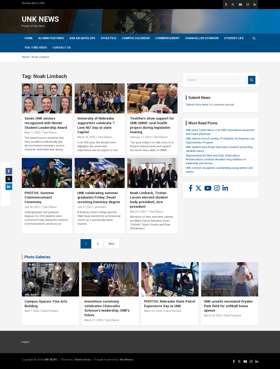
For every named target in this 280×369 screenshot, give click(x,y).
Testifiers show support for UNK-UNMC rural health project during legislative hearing (152, 125)
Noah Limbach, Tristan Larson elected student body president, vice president (149, 200)
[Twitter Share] (9, 179)
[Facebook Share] (9, 171)
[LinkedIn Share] (9, 186)
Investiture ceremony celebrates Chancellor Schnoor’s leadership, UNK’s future (106, 308)
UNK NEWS (40, 19)
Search (251, 80)
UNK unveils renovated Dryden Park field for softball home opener (228, 306)
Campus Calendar (136, 38)
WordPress (126, 359)
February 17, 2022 (140, 137)
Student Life (234, 38)
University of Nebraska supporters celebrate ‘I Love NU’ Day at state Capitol (95, 125)
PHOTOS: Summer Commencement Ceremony (39, 197)
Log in (25, 342)
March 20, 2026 (213, 315)
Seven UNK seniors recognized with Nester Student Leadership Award (46, 123)
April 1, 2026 (32, 310)
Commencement (167, 38)
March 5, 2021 (138, 211)
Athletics (108, 38)
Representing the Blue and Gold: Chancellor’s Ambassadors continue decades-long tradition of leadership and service (216, 159)
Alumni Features (51, 38)
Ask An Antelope (82, 38)
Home (29, 38)
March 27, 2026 (93, 320)
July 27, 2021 (85, 207)
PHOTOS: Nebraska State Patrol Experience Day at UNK (169, 303)
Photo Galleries (37, 257)
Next (111, 243)
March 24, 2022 (86, 137)
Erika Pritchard (49, 310)
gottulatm (101, 207)
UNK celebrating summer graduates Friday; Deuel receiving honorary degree (98, 197)
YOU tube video (36, 47)
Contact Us (62, 47)
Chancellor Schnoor (202, 38)
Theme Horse (82, 359)
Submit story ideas (197, 104)
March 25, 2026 (153, 310)
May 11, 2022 (32, 132)
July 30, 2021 (32, 207)
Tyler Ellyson (49, 132)
